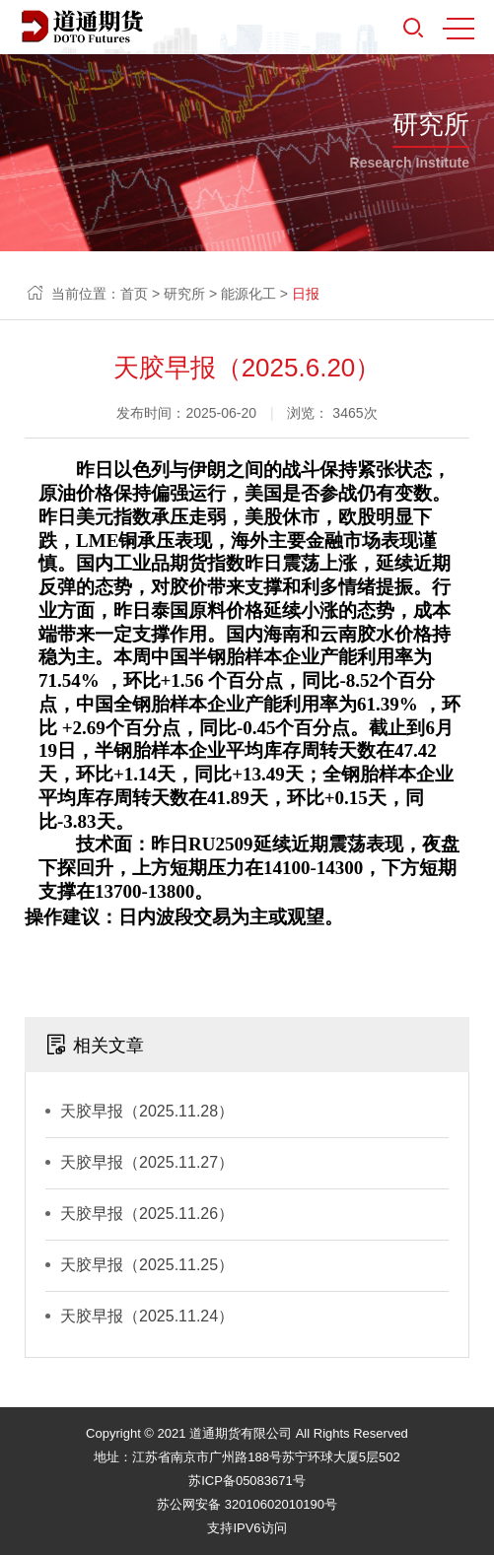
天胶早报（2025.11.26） (147, 1213)
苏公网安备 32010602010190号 (247, 1504)
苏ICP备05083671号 (247, 1480)
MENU (458, 28)
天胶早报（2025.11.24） (147, 1316)
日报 (305, 294)
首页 (134, 294)
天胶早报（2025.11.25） (147, 1264)
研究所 (184, 294)
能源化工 (248, 294)
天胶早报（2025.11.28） (147, 1111)
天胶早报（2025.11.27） (147, 1162)
